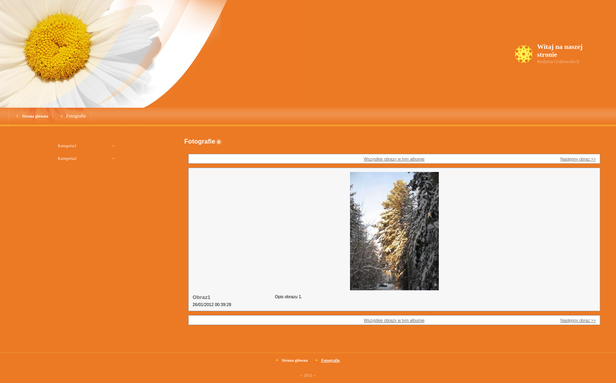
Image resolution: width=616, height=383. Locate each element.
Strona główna (35, 116)
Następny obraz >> (578, 159)
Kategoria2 (67, 158)
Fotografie (76, 116)
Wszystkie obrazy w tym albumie (394, 159)
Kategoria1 (67, 146)
